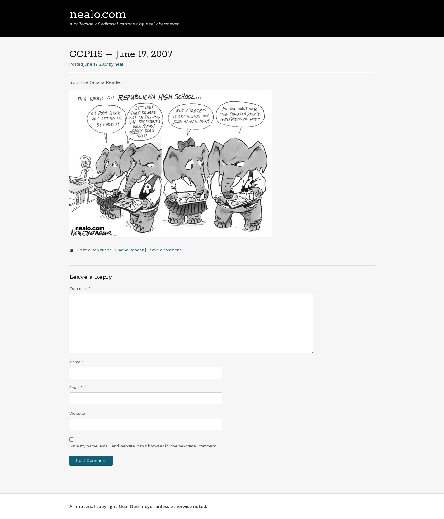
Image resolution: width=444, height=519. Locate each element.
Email (76, 387)
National (105, 250)
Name (76, 362)
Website (77, 413)
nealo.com (97, 14)
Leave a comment (164, 250)
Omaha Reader (129, 250)
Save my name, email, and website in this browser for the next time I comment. (143, 446)
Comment (80, 288)
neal (119, 64)
